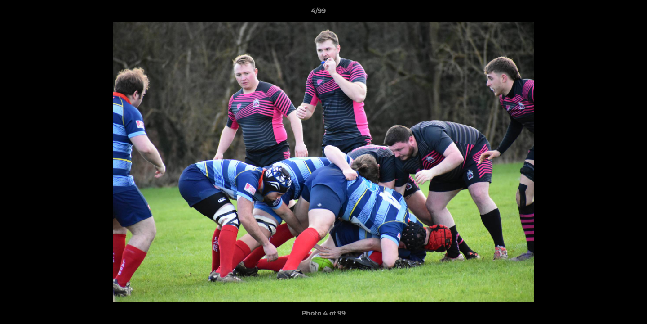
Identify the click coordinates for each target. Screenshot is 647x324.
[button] (609, 13)
